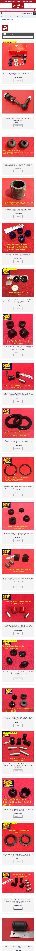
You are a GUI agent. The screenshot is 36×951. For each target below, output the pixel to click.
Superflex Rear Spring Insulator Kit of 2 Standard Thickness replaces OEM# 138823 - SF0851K (18, 855)
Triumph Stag (14, 16)
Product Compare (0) (11, 34)
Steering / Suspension (24, 16)
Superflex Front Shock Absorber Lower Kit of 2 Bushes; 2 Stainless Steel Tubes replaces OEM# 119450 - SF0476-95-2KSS (18, 395)
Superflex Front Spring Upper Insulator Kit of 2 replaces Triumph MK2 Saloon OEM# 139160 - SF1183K (18, 488)
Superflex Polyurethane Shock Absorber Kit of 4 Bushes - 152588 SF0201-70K (18, 672)
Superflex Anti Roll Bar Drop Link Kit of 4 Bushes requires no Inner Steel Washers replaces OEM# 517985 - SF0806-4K (18, 348)
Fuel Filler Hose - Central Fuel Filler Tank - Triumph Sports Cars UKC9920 (18, 210)
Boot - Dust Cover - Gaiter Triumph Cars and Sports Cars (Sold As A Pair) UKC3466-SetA (18, 164)
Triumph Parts (6, 16)
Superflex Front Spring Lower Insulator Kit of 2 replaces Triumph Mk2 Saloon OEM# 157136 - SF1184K (18, 441)
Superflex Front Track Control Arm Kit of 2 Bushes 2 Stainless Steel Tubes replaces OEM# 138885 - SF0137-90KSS (18, 627)
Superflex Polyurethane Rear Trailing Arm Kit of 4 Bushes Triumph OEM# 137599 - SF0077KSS (18, 764)
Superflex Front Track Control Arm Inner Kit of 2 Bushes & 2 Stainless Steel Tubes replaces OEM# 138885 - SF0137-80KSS (18, 580)
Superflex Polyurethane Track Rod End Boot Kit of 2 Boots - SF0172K (18, 809)
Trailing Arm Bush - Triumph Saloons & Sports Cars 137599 (18, 947)
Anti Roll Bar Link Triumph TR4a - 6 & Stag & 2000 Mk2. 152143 (18, 119)
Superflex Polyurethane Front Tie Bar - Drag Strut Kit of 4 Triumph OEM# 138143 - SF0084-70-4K (18, 719)
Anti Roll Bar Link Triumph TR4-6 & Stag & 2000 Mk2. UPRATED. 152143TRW (18, 74)
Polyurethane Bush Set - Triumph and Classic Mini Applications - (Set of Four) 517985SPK (18, 255)
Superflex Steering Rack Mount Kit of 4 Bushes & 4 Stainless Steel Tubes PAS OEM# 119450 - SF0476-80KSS (18, 901)
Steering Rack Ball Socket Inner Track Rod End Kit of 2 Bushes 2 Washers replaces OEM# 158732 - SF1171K (18, 301)
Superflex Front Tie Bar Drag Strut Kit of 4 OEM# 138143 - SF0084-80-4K (18, 534)
